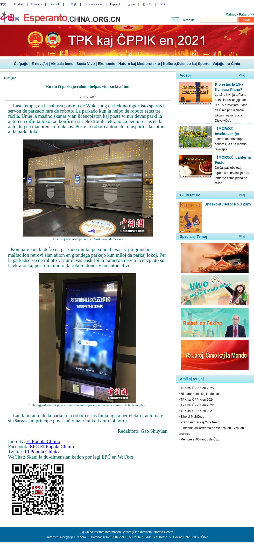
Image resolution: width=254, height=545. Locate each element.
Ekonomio (106, 64)
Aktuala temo (62, 64)
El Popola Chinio (42, 451)
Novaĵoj (9, 78)
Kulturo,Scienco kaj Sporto (186, 64)
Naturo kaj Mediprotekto (139, 64)
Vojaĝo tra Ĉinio (226, 64)
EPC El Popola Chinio (52, 446)
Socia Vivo (85, 64)
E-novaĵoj (39, 64)
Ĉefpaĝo (21, 64)
